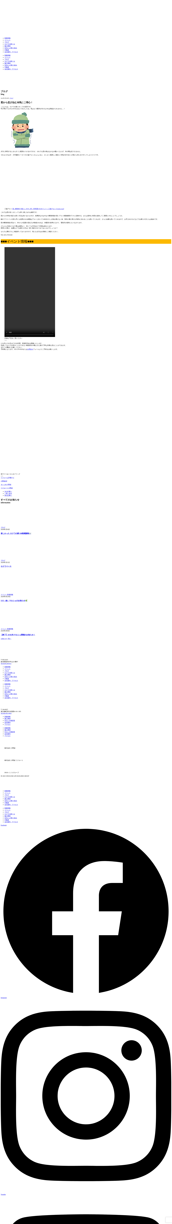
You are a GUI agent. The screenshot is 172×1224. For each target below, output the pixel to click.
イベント (7, 40)
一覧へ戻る (8, 493)
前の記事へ (8, 495)
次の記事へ (8, 491)
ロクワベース (6, 566)
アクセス (7, 724)
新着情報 (7, 38)
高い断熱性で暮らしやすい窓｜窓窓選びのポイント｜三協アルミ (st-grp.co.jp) (38, 209)
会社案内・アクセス (11, 52)
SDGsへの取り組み (10, 48)
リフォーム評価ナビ (7, 477)
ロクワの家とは (9, 44)
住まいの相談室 (9, 720)
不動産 (6, 50)
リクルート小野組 (7, 488)
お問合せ (30, 349)
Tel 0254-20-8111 (6, 663)
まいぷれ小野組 (6, 484)
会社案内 (7, 722)
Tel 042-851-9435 (6, 713)
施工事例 (7, 46)
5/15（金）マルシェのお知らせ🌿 (14, 601)
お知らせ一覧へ (6, 638)
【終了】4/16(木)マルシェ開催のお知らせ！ (18, 635)
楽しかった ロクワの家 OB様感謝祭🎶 (16, 533)
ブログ (6, 42)
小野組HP (4, 481)
